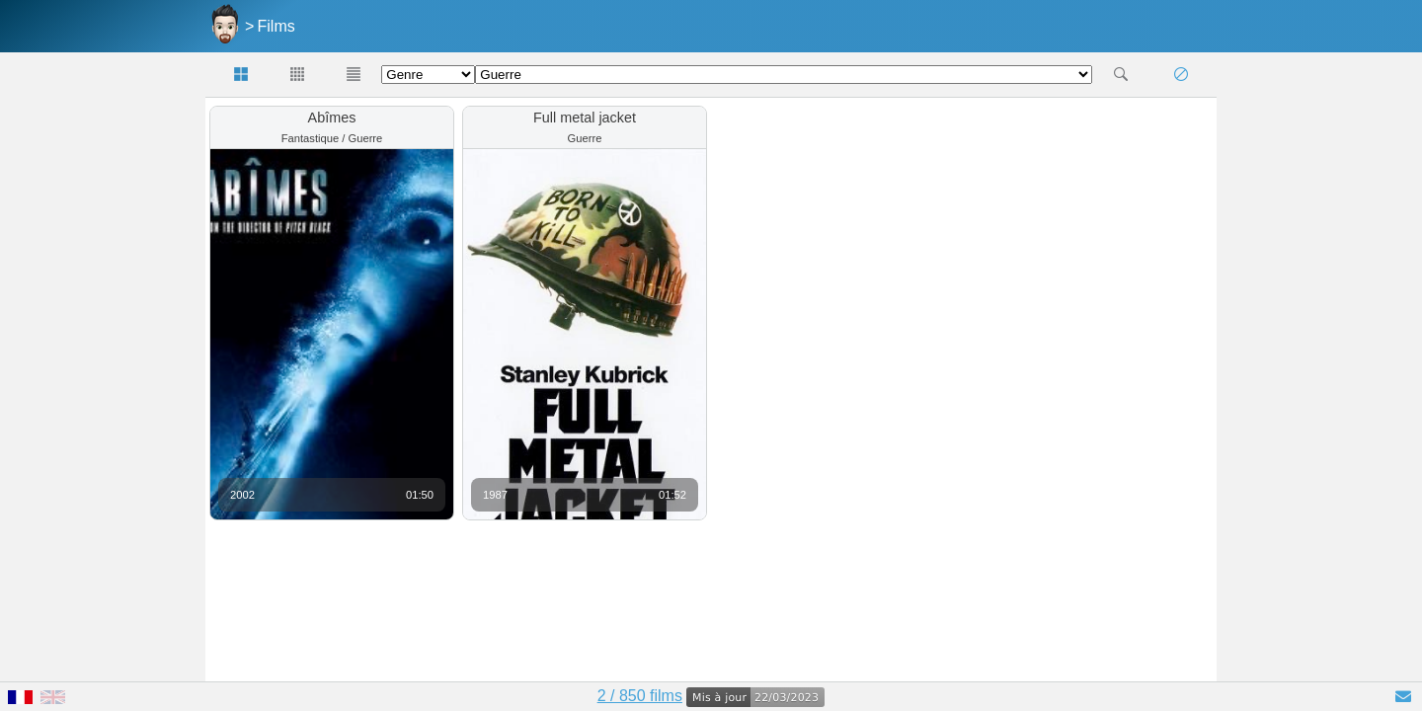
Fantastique (310, 138)
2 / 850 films (639, 695)
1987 (495, 495)
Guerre (365, 138)
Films (276, 26)
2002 (242, 495)
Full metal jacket (584, 117)
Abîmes (332, 117)
